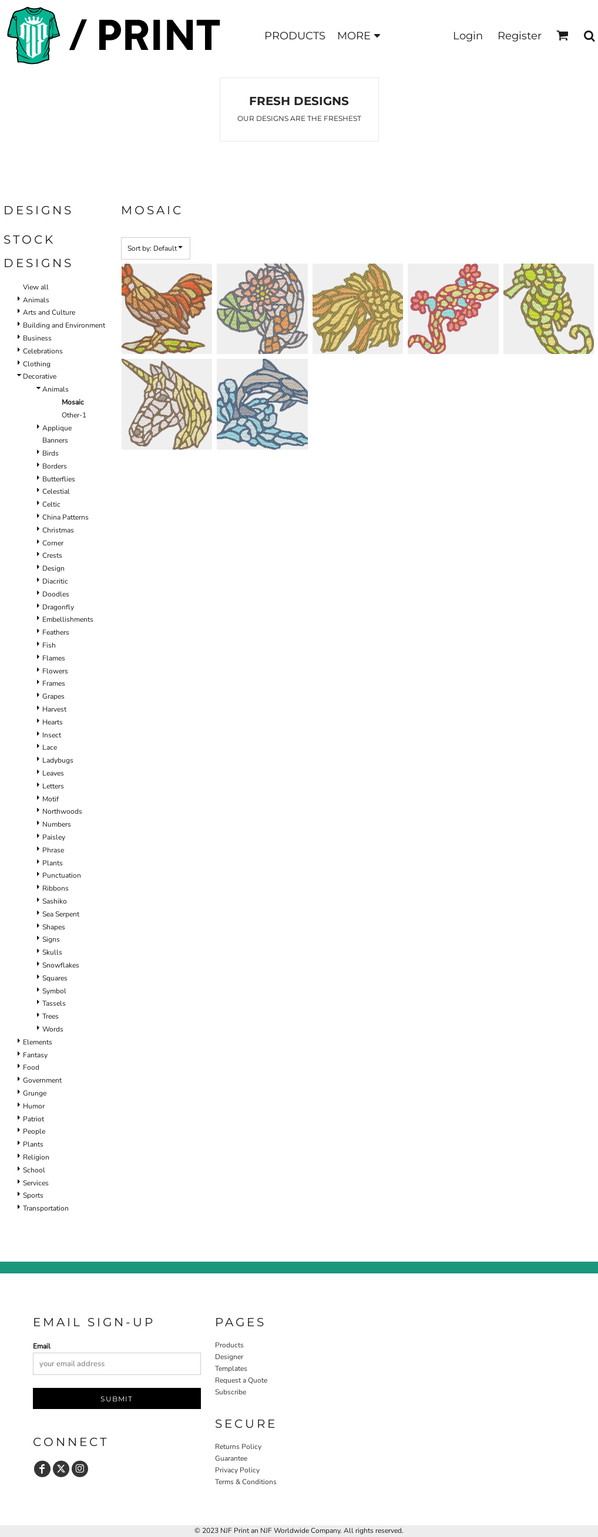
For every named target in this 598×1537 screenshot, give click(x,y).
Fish (49, 645)
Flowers (55, 671)
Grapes (53, 696)
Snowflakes (60, 965)
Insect (51, 735)
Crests (52, 555)
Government (42, 1080)
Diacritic (55, 581)
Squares (55, 978)
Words (52, 1029)
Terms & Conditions (246, 1482)
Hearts (52, 722)
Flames (53, 658)
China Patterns (65, 517)
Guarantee (231, 1458)
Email (42, 1346)
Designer (229, 1356)
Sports (33, 1195)
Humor (34, 1106)
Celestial (56, 491)
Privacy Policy (237, 1470)
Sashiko (54, 901)
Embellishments (67, 619)
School (34, 1170)
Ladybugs (57, 760)
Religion (36, 1157)
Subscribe (230, 1392)
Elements (37, 1042)
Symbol (54, 991)
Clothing (37, 364)
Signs (51, 939)
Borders (54, 466)
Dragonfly (58, 607)
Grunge (34, 1093)
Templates (231, 1368)
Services (36, 1183)
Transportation (46, 1208)
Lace (49, 747)
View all (36, 287)
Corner (52, 543)
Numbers (56, 824)
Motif (50, 799)
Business (37, 338)
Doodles (55, 594)
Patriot (33, 1119)
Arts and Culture (49, 312)
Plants (52, 863)
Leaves (53, 773)
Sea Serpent (60, 914)
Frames (53, 683)
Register (520, 35)
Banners (55, 440)
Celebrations (43, 351)
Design (53, 568)
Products (229, 1345)
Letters (53, 786)
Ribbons (55, 888)
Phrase (53, 850)
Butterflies (58, 479)
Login (468, 35)
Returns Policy (238, 1446)
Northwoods (62, 811)
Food (31, 1067)
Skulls (52, 952)
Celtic (51, 504)
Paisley (53, 837)
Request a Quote (241, 1380)
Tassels (54, 1003)
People (34, 1131)
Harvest (54, 709)
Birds (50, 453)
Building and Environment (64, 325)
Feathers (55, 632)
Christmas (58, 530)
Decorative (39, 376)
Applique (57, 428)
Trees (50, 1016)
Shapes (53, 927)
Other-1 (74, 415)
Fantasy (35, 1055)
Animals (36, 300)
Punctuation (61, 875)
